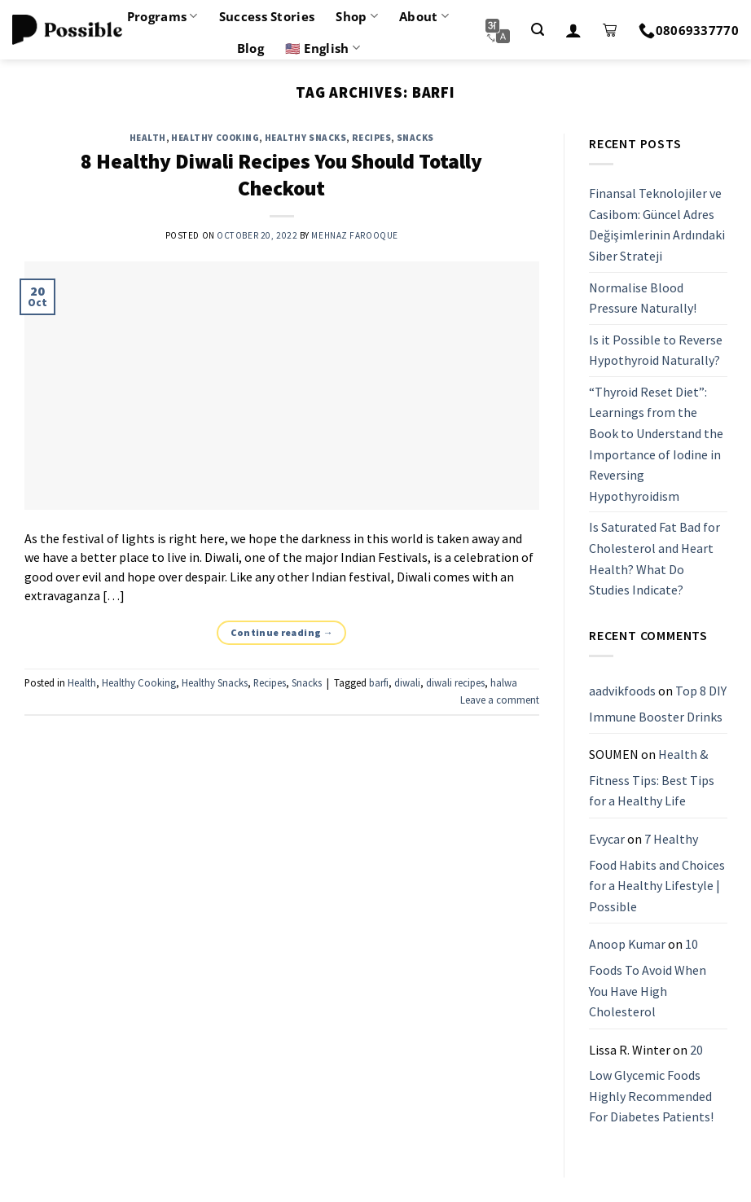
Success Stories (267, 16)
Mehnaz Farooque (354, 235)
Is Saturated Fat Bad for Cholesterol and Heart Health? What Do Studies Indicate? (654, 559)
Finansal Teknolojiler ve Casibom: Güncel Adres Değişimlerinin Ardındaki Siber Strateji (657, 224)
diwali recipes (455, 682)
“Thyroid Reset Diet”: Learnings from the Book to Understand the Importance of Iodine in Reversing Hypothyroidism (656, 444)
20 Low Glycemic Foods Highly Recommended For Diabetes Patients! (651, 1083)
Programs (162, 16)
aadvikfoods (622, 690)
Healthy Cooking (215, 137)
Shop (357, 16)
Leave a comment (499, 699)
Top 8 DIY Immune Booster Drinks (658, 703)
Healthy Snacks (306, 137)
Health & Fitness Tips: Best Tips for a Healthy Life (651, 777)
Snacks (415, 137)
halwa (503, 682)
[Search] (537, 30)
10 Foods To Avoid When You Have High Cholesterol (647, 978)
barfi (379, 682)
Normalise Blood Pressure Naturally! (642, 298)
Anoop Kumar (627, 945)
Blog (250, 48)
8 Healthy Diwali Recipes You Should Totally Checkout (281, 174)
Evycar (607, 839)
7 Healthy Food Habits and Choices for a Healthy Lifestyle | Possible (657, 873)
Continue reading (282, 632)
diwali (407, 682)
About (424, 16)
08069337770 (689, 30)
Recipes (372, 137)
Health (148, 137)
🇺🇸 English (322, 48)
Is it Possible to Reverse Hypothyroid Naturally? (655, 350)
